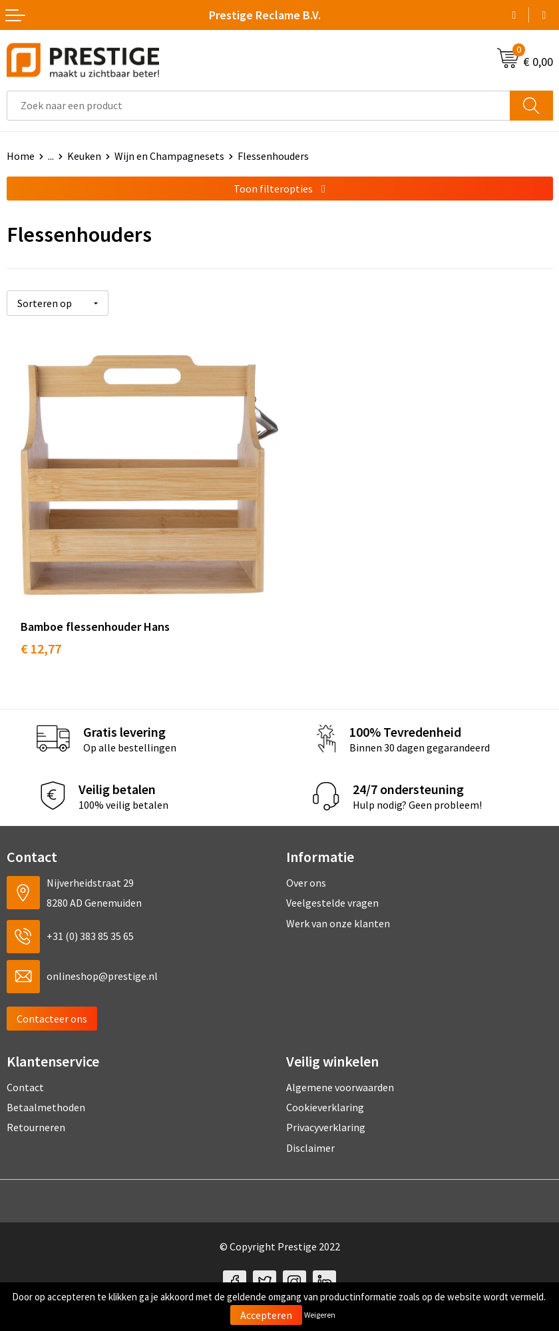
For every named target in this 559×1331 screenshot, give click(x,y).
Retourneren (36, 1114)
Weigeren (319, 1315)
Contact (25, 1074)
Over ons (306, 869)
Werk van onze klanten (338, 910)
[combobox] (258, 106)
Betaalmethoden (46, 1094)
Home (21, 156)
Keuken (84, 156)
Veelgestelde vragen (332, 890)
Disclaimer (310, 1134)
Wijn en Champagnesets (169, 156)
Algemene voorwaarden (340, 1074)
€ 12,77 (41, 635)
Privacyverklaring (325, 1114)
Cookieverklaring (325, 1094)
